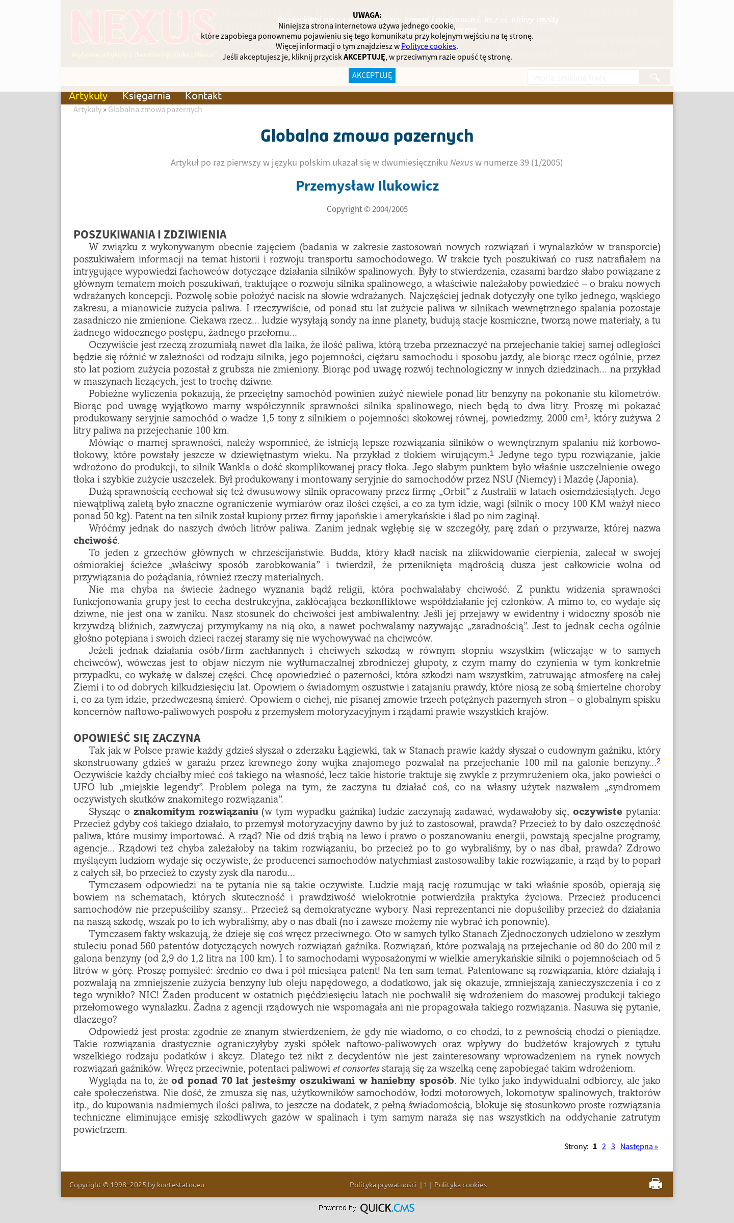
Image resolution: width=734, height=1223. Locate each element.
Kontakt (203, 95)
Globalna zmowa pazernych (155, 109)
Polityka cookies (460, 1184)
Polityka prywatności (383, 1184)
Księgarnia (146, 95)
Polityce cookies (428, 46)
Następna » (639, 1146)
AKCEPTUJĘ (372, 75)
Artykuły (88, 95)
